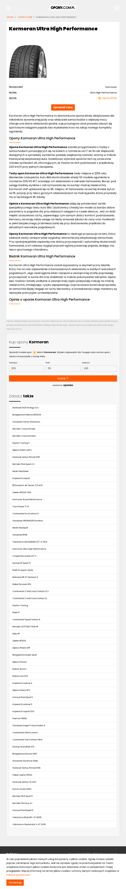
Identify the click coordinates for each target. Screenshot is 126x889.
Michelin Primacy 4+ (22, 803)
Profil (48, 363)
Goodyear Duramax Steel (25, 760)
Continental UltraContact (25, 732)
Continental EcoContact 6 (25, 513)
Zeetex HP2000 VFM (21, 492)
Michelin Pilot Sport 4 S (23, 464)
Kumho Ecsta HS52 (21, 789)
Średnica (86, 363)
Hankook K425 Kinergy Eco (25, 407)
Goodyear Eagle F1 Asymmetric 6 (28, 725)
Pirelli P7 (16, 612)
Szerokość (13, 363)
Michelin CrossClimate (23, 428)
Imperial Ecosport (21, 478)
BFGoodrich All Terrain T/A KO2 (27, 485)
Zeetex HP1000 (19, 640)
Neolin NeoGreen (20, 471)
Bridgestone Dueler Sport (24, 654)
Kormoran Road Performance (27, 499)
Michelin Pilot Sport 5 (22, 796)
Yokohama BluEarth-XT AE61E (27, 817)
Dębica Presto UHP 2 (22, 450)
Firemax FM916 (19, 718)
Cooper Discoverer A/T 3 (24, 556)
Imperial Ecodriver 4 (22, 683)
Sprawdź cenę (63, 107)
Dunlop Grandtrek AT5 (23, 746)
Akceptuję (15, 882)
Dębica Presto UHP (21, 647)
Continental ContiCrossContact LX (29, 598)
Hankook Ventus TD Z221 (24, 782)
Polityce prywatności (18, 875)
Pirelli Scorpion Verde (22, 570)
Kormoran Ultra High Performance (29, 548)
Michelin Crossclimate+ (24, 435)
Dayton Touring (20, 605)
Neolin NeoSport (20, 527)
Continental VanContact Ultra (27, 739)
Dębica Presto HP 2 (21, 690)
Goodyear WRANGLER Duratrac (27, 520)
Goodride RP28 (19, 534)
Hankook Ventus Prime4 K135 (26, 767)
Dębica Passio (19, 662)
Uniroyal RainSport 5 (22, 697)
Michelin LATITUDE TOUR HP (25, 626)
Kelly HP (16, 633)
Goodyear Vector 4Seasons (26, 421)
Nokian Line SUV (20, 676)
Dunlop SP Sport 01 (21, 563)
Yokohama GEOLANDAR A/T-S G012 (29, 541)
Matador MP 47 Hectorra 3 (25, 577)
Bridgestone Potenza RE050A (26, 414)
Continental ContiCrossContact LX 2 (30, 591)
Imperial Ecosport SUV (23, 711)
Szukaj (63, 378)
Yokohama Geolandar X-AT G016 (29, 824)
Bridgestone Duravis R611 (24, 753)
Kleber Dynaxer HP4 (21, 584)
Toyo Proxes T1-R (20, 506)
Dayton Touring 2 (21, 443)
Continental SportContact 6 (26, 619)
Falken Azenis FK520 (22, 775)
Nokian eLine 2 (19, 669)
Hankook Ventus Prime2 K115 (26, 457)
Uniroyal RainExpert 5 (22, 810)
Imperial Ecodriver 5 (22, 704)
